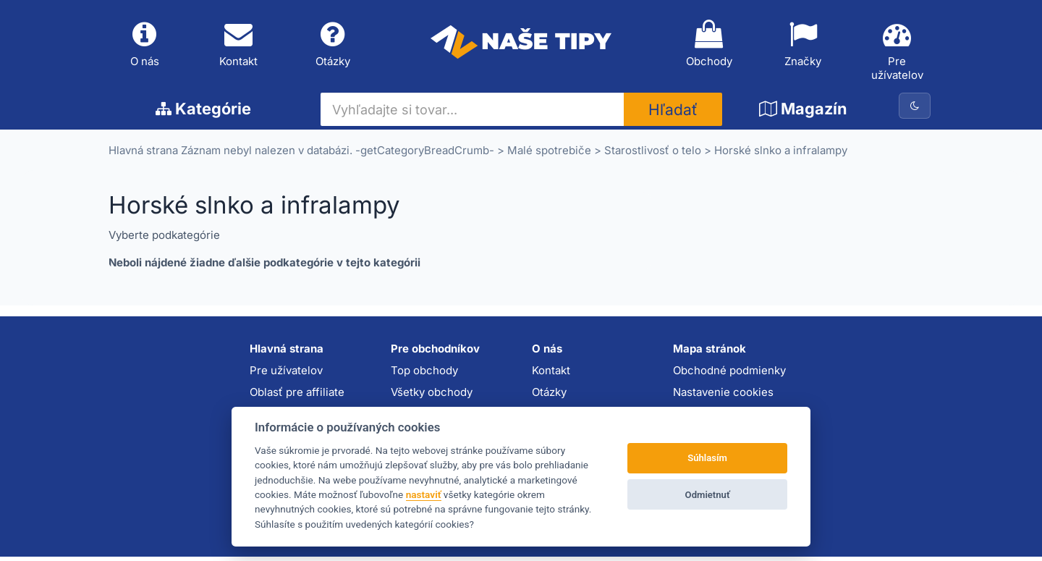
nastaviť (423, 494)
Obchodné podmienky (729, 374)
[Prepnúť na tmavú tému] (915, 110)
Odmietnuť (707, 494)
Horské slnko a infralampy (780, 154)
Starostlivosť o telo (652, 154)
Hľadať (673, 114)
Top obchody (424, 374)
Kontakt (239, 45)
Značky (803, 45)
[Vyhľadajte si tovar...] (472, 113)
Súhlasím (707, 457)
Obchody (709, 45)
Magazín (803, 113)
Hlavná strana (143, 154)
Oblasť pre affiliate (297, 395)
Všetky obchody (432, 395)
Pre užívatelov (897, 52)
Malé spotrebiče (549, 154)
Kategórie (203, 113)
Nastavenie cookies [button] (723, 395)
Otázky (333, 45)
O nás (145, 45)
